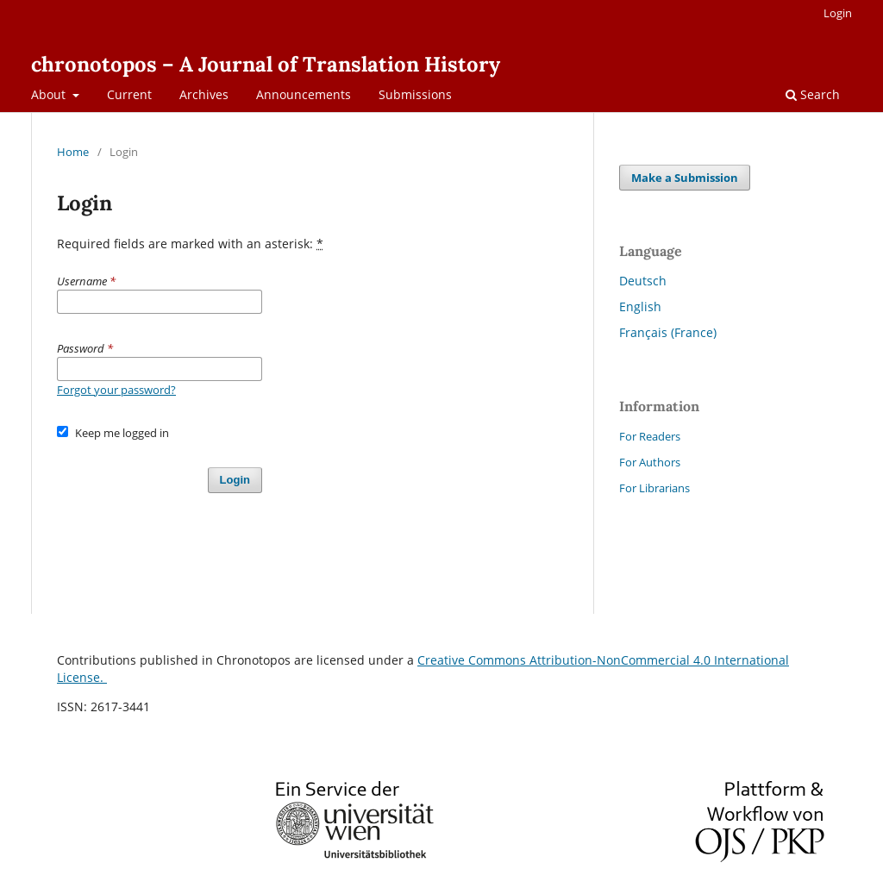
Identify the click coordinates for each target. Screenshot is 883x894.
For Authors (649, 462)
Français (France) (668, 332)
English (640, 306)
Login (838, 13)
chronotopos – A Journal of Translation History (265, 64)
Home (73, 151)
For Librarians (654, 488)
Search (813, 94)
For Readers (649, 436)
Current (129, 94)
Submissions (415, 94)
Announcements (303, 94)
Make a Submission (684, 177)
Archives (204, 94)
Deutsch (643, 280)
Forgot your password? (116, 389)
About (50, 94)
